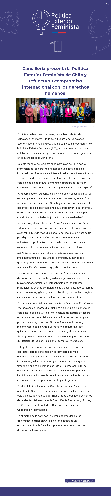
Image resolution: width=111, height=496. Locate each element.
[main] (55, 81)
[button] (107, 4)
